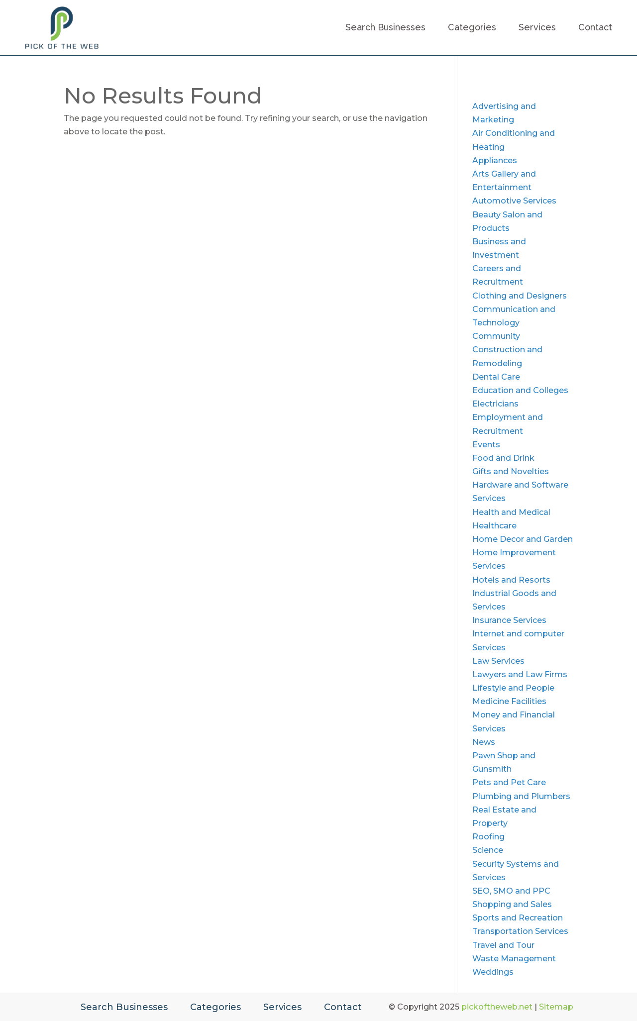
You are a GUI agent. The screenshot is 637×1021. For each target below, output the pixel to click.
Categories (472, 27)
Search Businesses (385, 27)
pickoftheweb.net (496, 1007)
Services (537, 27)
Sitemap (556, 1007)
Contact (595, 27)
